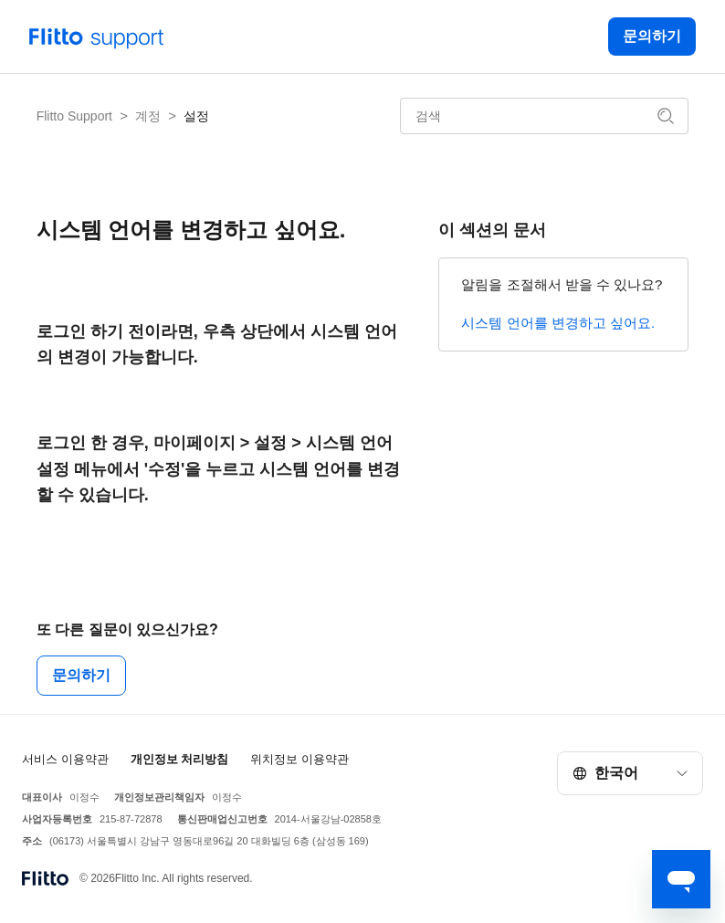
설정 (196, 116)
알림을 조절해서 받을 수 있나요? (561, 284)
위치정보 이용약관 (299, 759)
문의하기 (652, 36)
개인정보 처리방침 (180, 759)
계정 (148, 116)
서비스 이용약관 (65, 759)
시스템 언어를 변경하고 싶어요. (558, 322)
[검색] (544, 116)
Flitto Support (74, 116)
